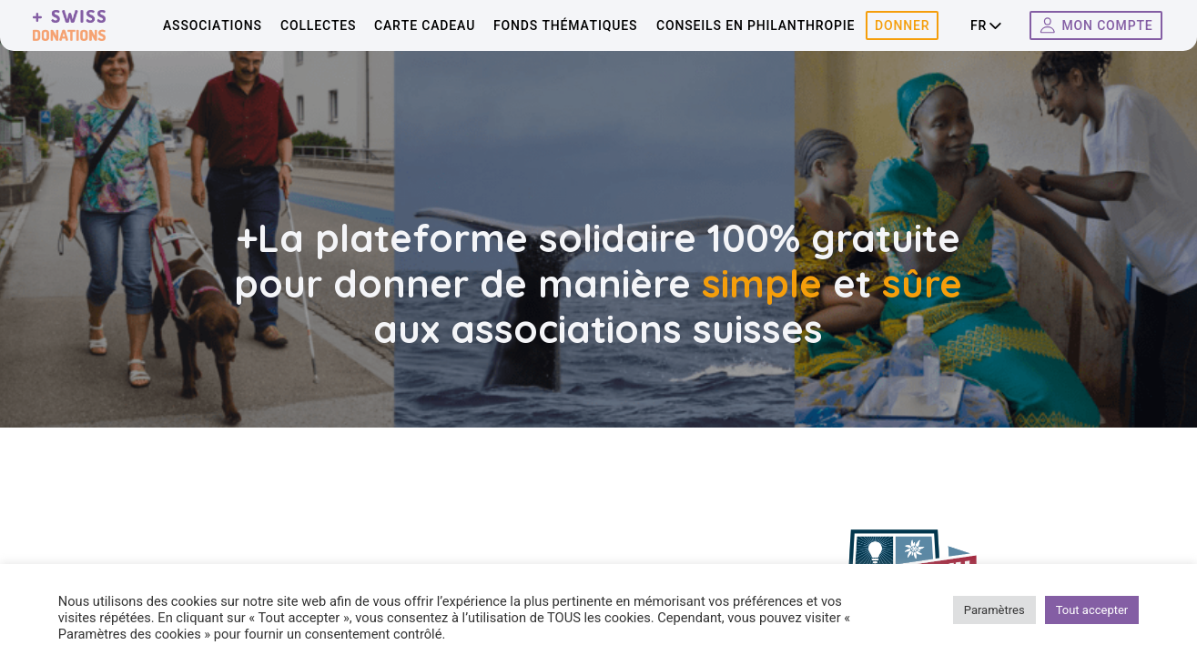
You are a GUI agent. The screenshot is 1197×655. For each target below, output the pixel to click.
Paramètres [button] (994, 610)
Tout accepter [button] (1092, 610)
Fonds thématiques (565, 25)
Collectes (318, 25)
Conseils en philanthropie (755, 25)
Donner (902, 25)
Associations (212, 25)
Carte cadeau (424, 25)
